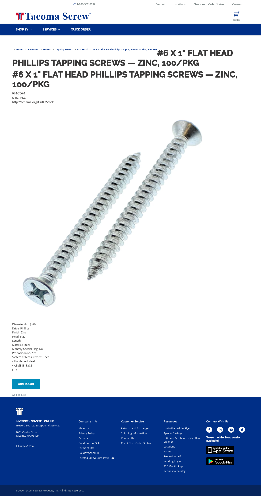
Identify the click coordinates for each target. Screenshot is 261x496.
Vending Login (172, 461)
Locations (179, 4)
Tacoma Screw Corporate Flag (96, 457)
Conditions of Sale (89, 443)
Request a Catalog (175, 471)
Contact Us (127, 438)
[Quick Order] (80, 29)
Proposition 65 (172, 456)
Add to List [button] (19, 394)
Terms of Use (86, 448)
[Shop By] (21, 29)
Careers (237, 4)
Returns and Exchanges (135, 428)
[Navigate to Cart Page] (236, 16)
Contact (160, 4)
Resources (170, 421)
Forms (167, 451)
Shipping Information (134, 433)
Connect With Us (217, 421)
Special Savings (173, 433)
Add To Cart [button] (26, 384)
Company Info (87, 421)
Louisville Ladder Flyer (177, 428)
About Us (84, 428)
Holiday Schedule (89, 453)
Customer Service (132, 421)
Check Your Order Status (209, 4)
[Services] (49, 29)
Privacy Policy (86, 433)
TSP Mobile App (173, 466)
